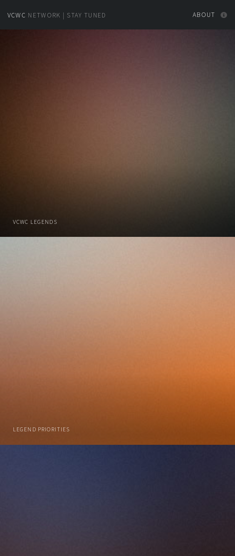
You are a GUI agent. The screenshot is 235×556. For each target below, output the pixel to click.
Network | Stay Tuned (57, 15)
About (204, 14)
